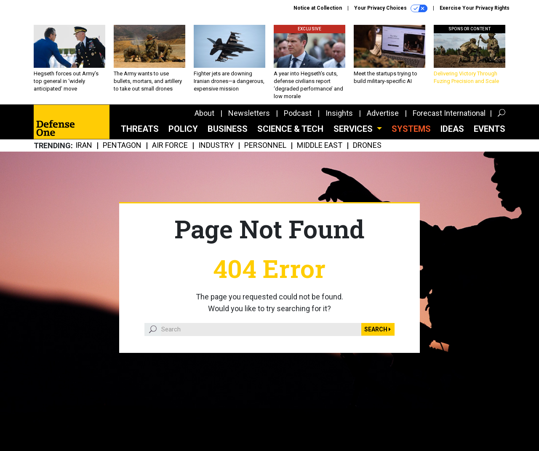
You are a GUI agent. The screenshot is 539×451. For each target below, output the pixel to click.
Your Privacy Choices (390, 8)
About (204, 113)
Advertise (383, 113)
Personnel (265, 145)
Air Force (170, 145)
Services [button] (354, 129)
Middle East (319, 145)
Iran (83, 145)
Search (377, 329)
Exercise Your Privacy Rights (475, 8)
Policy (183, 129)
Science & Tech (290, 129)
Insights (339, 113)
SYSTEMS (411, 129)
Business (228, 129)
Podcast (298, 113)
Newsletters (249, 113)
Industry (216, 145)
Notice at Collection (318, 8)
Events (489, 129)
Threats (140, 129)
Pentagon (122, 145)
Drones (367, 145)
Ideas (452, 129)
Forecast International (449, 113)
